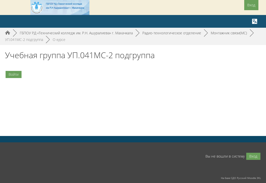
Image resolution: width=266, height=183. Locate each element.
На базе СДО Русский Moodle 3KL (241, 178)
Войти (13, 74)
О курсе (59, 39)
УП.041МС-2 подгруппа (24, 39)
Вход (251, 5)
